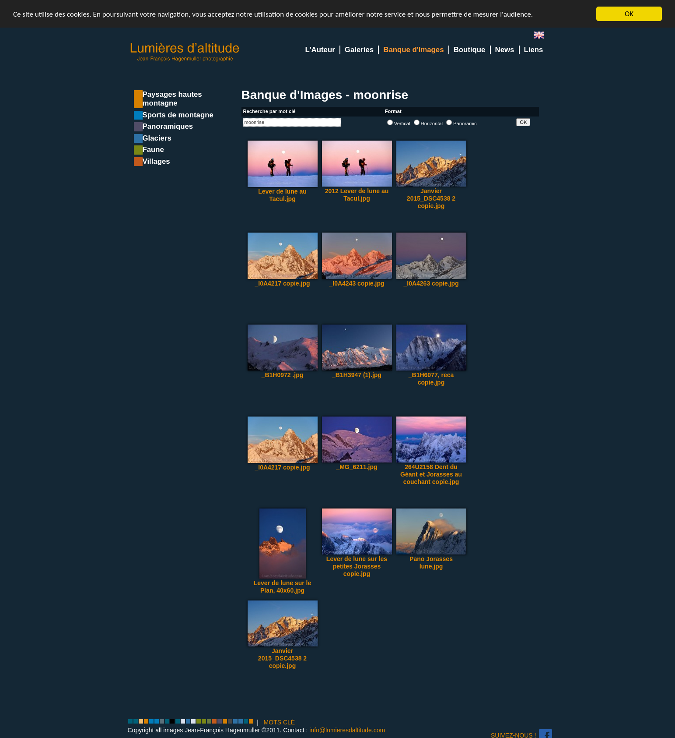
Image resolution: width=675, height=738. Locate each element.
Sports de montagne (178, 115)
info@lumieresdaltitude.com (347, 730)
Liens (533, 50)
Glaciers (157, 138)
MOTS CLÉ (279, 722)
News (504, 50)
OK (629, 13)
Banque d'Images (413, 50)
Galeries (359, 50)
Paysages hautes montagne (172, 98)
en (542, 37)
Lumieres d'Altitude (185, 52)
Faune (153, 149)
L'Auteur (320, 50)
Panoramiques (168, 126)
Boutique (470, 50)
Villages (156, 161)
